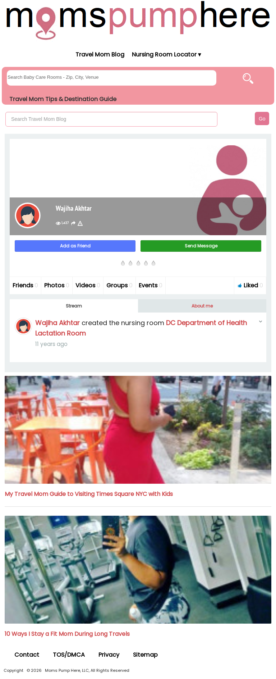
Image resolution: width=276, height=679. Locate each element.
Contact (26, 655)
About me (202, 306)
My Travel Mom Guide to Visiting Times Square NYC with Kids (89, 494)
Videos (87, 285)
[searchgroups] (111, 78)
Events (150, 285)
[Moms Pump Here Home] (138, 20)
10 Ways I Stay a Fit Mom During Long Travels (67, 634)
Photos (56, 285)
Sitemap (145, 655)
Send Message (201, 246)
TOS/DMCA (69, 655)
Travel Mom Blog (99, 54)
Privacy (108, 655)
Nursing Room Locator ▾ (166, 54)
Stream (74, 306)
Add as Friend (75, 246)
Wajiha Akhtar (57, 322)
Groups (119, 285)
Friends (25, 285)
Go (262, 119)
